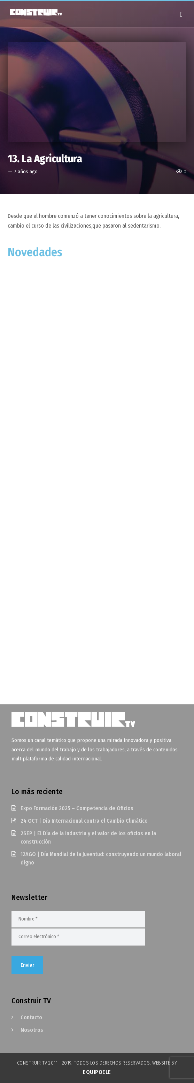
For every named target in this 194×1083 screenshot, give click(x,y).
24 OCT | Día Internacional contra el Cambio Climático (84, 820)
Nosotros (32, 1030)
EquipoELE (97, 1072)
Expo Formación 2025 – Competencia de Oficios (77, 808)
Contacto (31, 1017)
